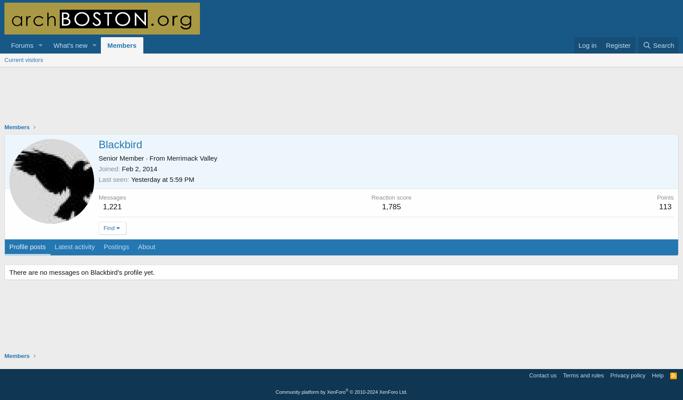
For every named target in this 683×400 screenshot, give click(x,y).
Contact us (542, 375)
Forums (22, 45)
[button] (41, 45)
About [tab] (146, 246)
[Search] (658, 45)
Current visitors (23, 60)
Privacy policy (627, 375)
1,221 (112, 207)
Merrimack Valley (192, 158)
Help (658, 375)
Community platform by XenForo (341, 392)
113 (665, 207)
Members (122, 45)
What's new (71, 45)
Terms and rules (583, 375)
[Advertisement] (341, 101)
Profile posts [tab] (27, 246)
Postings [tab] (116, 246)
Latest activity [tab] (75, 246)
